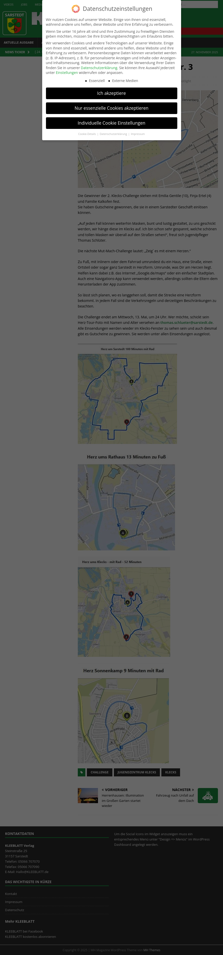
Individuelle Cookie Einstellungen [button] (111, 121)
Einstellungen (67, 71)
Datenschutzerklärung (99, 66)
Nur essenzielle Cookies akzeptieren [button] (111, 106)
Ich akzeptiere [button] (111, 92)
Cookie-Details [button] (87, 132)
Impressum (138, 132)
